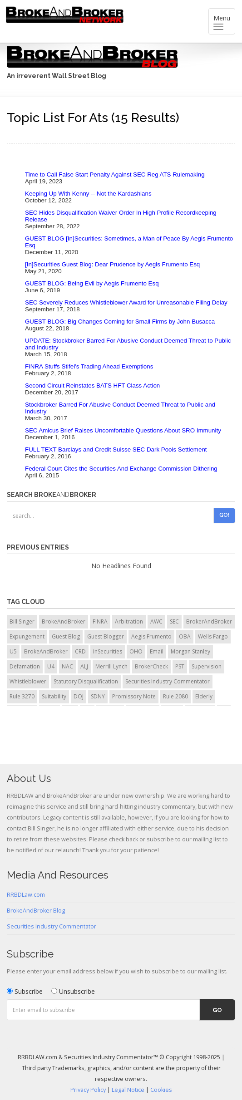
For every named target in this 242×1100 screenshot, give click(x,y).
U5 (13, 651)
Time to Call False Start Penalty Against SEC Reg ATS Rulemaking (115, 174)
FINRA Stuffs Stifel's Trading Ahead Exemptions (89, 366)
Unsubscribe (73, 991)
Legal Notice (128, 1090)
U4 (50, 666)
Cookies (161, 1090)
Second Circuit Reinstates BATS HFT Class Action (92, 385)
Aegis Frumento (151, 636)
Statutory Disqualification (86, 681)
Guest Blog (66, 636)
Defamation (25, 666)
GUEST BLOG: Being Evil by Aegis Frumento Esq (92, 283)
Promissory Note (134, 696)
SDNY (98, 696)
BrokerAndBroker (209, 621)
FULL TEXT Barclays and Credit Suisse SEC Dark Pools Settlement (116, 449)
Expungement (27, 636)
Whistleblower (28, 681)
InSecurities (107, 651)
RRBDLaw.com (26, 895)
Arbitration (129, 621)
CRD (80, 651)
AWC (156, 621)
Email (156, 651)
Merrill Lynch (111, 666)
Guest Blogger (105, 636)
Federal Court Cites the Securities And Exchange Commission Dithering (121, 468)
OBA (185, 636)
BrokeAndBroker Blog (36, 910)
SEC (174, 621)
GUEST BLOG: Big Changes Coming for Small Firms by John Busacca (120, 321)
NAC (67, 666)
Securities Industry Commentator (167, 681)
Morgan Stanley (190, 651)
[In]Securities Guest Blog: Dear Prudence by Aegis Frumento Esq (112, 264)
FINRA (100, 621)
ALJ (84, 666)
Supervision (207, 666)
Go (217, 1010)
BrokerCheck (151, 666)
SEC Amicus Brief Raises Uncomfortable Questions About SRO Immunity (123, 430)
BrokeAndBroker (63, 621)
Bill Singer (22, 621)
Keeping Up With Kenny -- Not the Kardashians (88, 193)
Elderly (203, 696)
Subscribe (25, 991)
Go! (224, 515)
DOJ (79, 696)
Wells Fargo (213, 636)
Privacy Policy (88, 1090)
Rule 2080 (175, 696)
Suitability (54, 696)
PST (179, 666)
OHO (136, 651)
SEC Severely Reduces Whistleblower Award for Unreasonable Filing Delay (126, 302)
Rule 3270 (22, 696)
